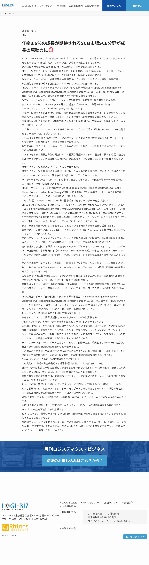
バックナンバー (91, 502)
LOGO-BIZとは (69, 502)
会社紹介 (128, 502)
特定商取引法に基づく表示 (102, 517)
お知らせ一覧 (69, 528)
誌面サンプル (111, 502)
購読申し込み (69, 512)
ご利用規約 (113, 513)
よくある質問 (95, 513)
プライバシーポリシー (99, 521)
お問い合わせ (124, 521)
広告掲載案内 (69, 506)
